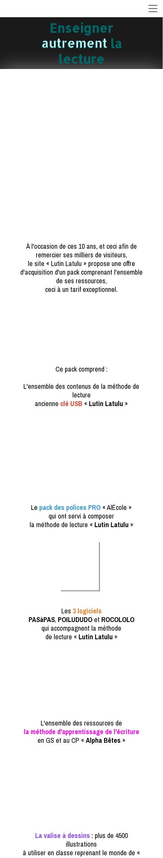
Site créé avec (83, 853)
